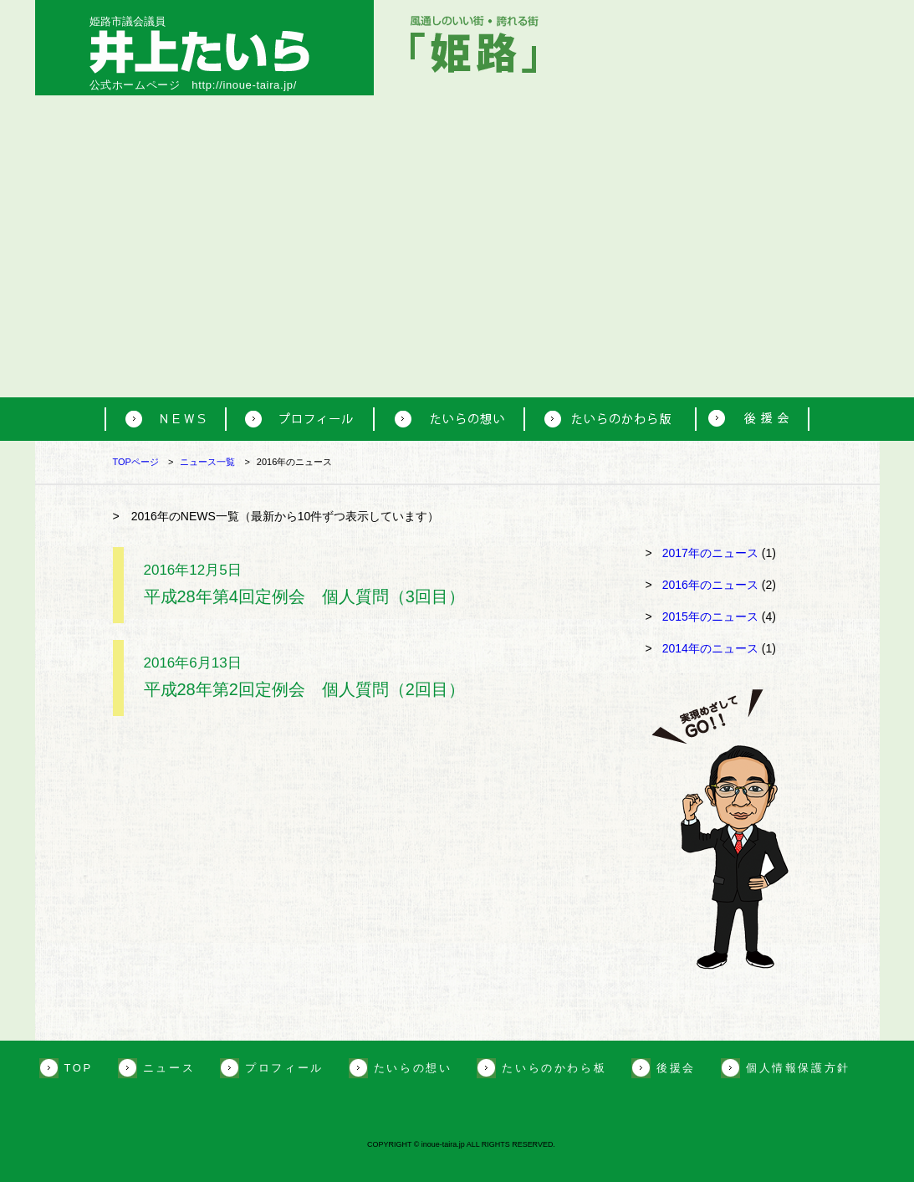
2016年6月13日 (193, 663)
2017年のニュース (710, 553)
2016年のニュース (710, 584)
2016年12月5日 (193, 570)
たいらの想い (413, 1068)
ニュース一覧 (207, 462)
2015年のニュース (710, 616)
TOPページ (136, 462)
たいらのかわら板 (554, 1068)
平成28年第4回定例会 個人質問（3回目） (304, 596)
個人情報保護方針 (798, 1068)
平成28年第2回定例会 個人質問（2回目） (304, 689)
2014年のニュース (710, 648)
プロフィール (284, 1068)
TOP (78, 1068)
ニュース (169, 1068)
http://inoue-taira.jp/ (244, 85)
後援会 (676, 1068)
